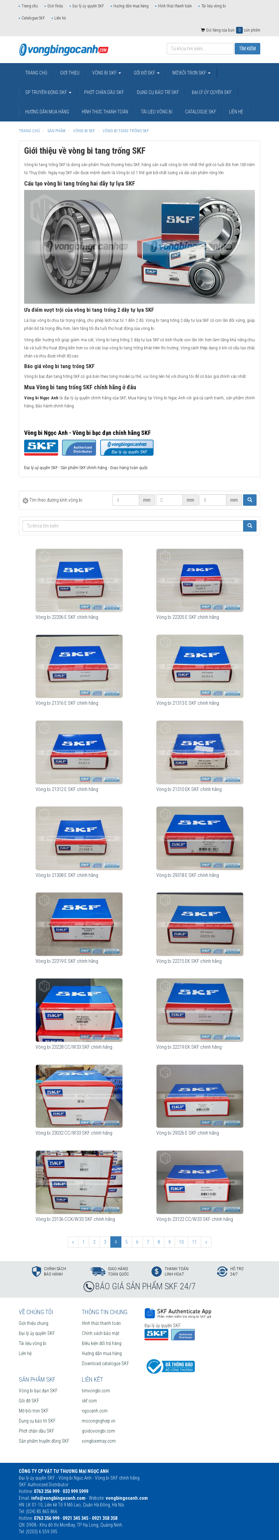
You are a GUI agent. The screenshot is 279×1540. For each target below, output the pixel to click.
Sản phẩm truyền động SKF (44, 1441)
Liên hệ (60, 18)
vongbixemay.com (99, 1441)
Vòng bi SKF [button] (106, 73)
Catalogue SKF (33, 18)
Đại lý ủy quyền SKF (88, 6)
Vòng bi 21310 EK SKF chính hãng (189, 789)
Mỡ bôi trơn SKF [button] (191, 73)
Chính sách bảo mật (100, 1333)
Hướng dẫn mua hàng (131, 6)
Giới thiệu (55, 6)
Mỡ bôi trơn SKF (34, 1410)
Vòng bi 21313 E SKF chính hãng (187, 703)
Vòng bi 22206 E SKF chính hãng (67, 617)
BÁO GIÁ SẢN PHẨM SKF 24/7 (145, 1286)
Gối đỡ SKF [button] (147, 73)
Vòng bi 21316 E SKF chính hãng (67, 703)
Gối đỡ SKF (29, 1400)
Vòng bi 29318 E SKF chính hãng (187, 875)
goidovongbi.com (98, 1431)
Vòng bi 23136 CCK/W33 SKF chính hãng (75, 1219)
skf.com (89, 1400)
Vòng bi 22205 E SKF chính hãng (187, 617)
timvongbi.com (96, 1390)
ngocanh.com (95, 1410)
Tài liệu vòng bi (213, 6)
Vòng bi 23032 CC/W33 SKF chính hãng (74, 1133)
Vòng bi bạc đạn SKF (38, 1390)
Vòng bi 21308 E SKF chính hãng (67, 875)
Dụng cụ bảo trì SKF (37, 1421)
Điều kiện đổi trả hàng (101, 1343)
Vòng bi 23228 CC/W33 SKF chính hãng (74, 1047)
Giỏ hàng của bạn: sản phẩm (230, 30)
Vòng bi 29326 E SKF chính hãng (187, 1133)
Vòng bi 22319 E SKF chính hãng (67, 961)
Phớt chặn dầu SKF (36, 1431)
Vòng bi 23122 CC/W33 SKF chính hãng (194, 1219)
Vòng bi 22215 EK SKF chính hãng (189, 961)
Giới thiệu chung (33, 1323)
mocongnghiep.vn (98, 1421)
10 (181, 1242)
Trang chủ (29, 6)
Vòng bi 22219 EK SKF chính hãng (189, 1047)
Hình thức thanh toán (175, 6)
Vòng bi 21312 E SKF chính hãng (67, 789)
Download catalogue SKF (105, 1363)
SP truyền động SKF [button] (48, 92)
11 (194, 1242)
